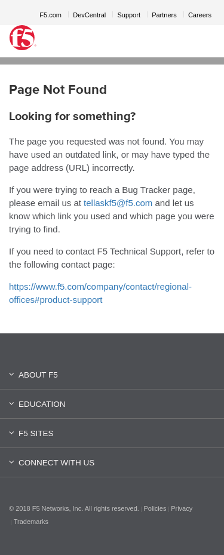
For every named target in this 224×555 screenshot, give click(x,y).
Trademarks (31, 521)
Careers (199, 15)
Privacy (181, 508)
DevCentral (89, 15)
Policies (155, 508)
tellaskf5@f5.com (118, 203)
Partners (164, 15)
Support (128, 15)
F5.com (50, 15)
